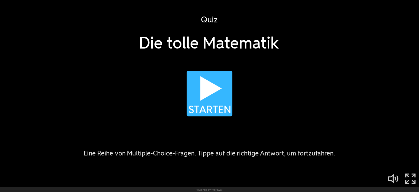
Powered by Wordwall (209, 189)
